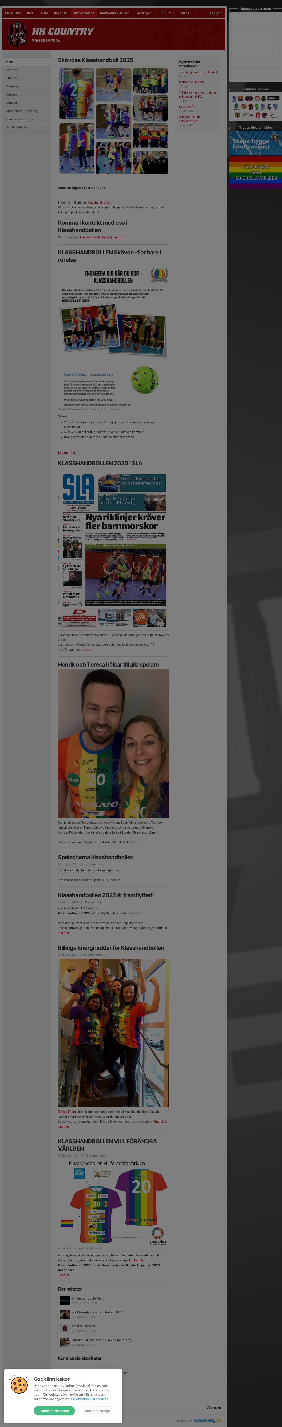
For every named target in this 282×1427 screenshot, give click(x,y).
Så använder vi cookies (89, 1399)
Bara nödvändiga (97, 1411)
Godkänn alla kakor (54, 1411)
